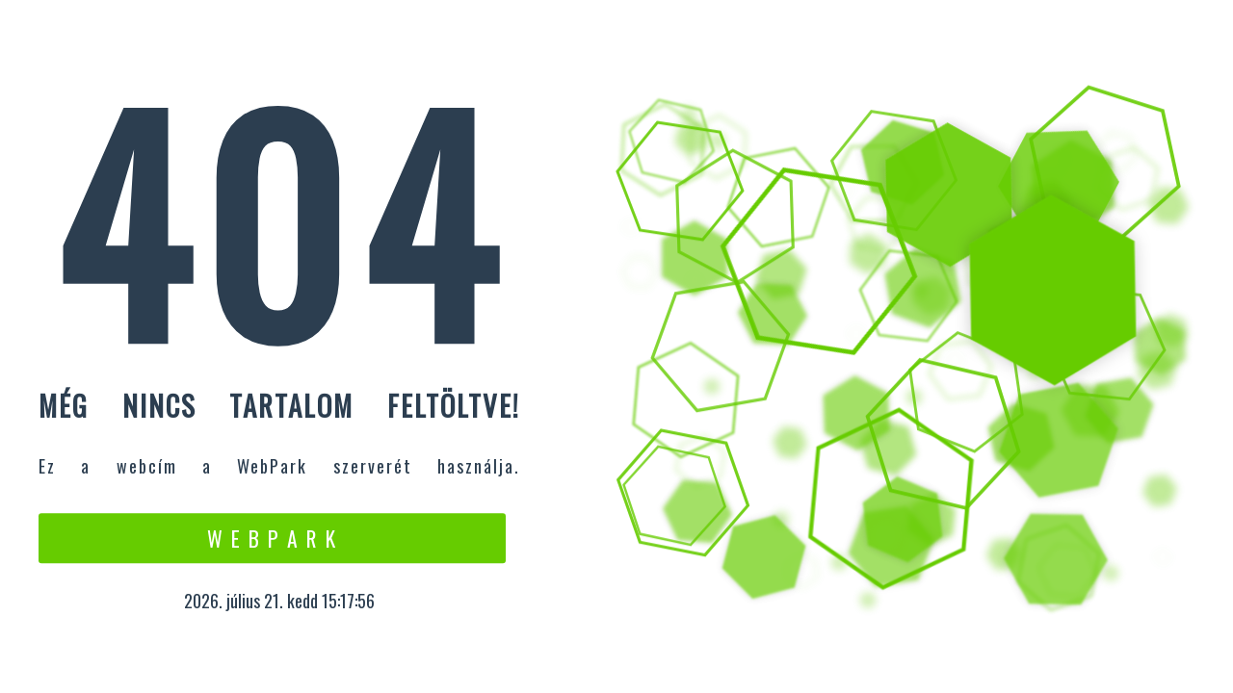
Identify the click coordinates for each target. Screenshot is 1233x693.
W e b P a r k (272, 538)
